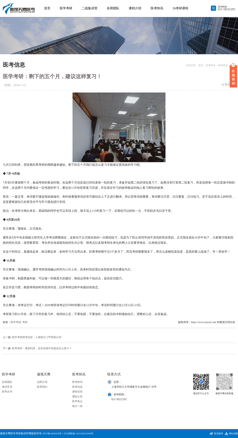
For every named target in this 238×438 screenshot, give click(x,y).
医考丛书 (7, 391)
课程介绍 (135, 8)
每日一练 (77, 406)
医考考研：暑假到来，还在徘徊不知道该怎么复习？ (42, 348)
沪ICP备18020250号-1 (52, 433)
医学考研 (66, 8)
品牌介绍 (42, 382)
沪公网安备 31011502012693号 (79, 433)
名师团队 (113, 8)
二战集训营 (89, 8)
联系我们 (42, 386)
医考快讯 (157, 8)
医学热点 (77, 401)
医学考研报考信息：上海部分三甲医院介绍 (36, 337)
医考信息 (223, 65)
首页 (47, 8)
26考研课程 (180, 8)
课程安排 (77, 391)
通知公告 (77, 396)
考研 (25, 322)
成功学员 (7, 386)
